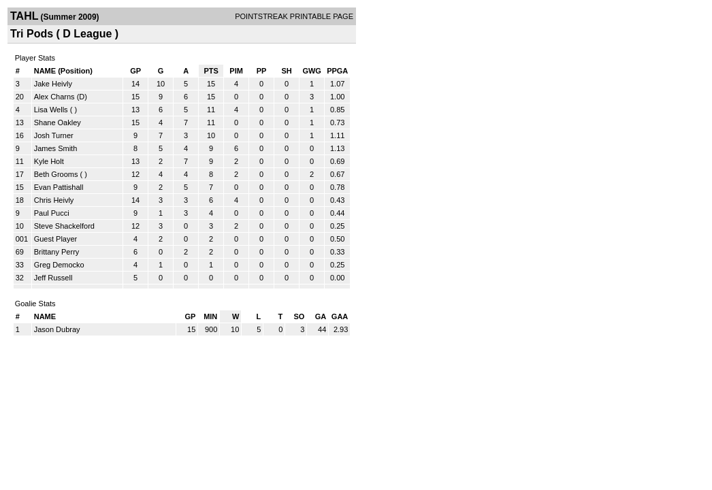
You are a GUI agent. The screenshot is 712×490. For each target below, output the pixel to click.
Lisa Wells (51, 109)
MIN (210, 316)
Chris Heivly (54, 200)
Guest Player (56, 239)
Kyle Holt (49, 161)
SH (286, 71)
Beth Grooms (56, 174)
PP (262, 71)
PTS (211, 71)
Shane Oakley (57, 122)
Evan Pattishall (59, 187)
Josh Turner (54, 135)
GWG (311, 71)
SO (298, 316)
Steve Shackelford (64, 226)
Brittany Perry (57, 252)
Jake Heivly (53, 84)
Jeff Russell (53, 278)
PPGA (337, 71)
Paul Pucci (51, 213)
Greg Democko (59, 265)
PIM (236, 71)
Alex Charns (54, 97)
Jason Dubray (57, 329)
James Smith (56, 148)
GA (321, 316)
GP (135, 71)
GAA (339, 316)
